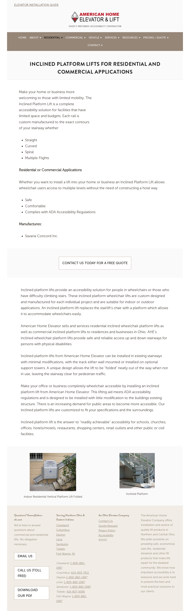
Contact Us (106, 521)
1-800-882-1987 (76, 577)
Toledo (60, 548)
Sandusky (62, 544)
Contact (95, 45)
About (35, 37)
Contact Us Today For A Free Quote (95, 263)
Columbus (63, 529)
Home (22, 37)
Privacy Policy (107, 530)
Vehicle (95, 37)
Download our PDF (28, 593)
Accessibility (106, 535)
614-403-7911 (80, 572)
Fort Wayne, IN (65, 553)
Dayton (60, 534)
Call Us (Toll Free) (29, 573)
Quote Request (108, 525)
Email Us (25, 556)
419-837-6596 (75, 591)
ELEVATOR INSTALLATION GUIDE (36, 5)
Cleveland (62, 525)
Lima (59, 539)
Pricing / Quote (155, 37)
